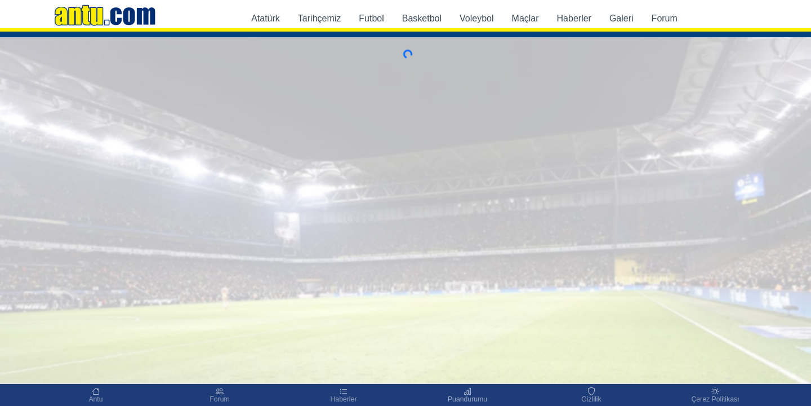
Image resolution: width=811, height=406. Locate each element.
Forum (665, 18)
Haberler (574, 18)
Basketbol (422, 18)
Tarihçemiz (319, 18)
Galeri (621, 18)
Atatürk (265, 18)
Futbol (371, 18)
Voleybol (477, 18)
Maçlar (525, 18)
